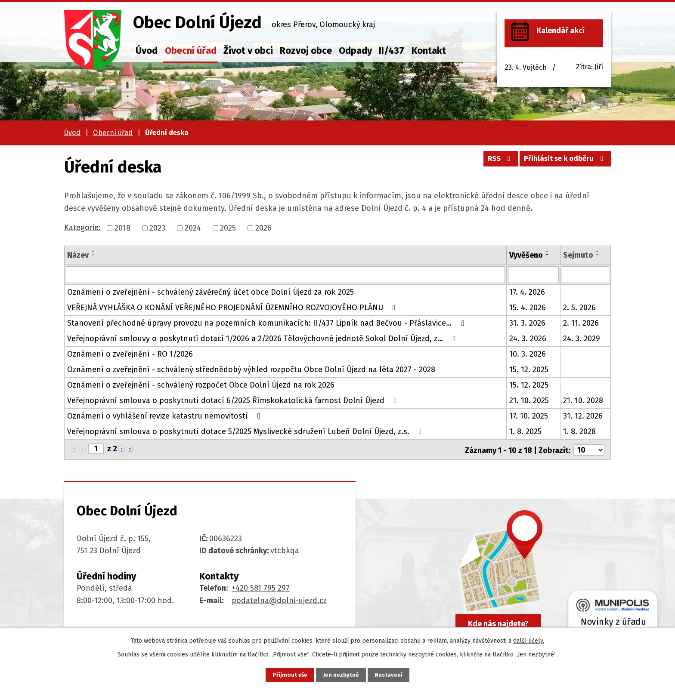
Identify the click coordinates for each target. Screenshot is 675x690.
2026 (263, 228)
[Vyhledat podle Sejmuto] (585, 274)
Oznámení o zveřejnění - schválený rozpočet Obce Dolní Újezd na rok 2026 (200, 384)
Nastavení (393, 674)
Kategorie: (82, 227)
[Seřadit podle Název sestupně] (93, 254)
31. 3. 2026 (527, 322)
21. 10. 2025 (529, 400)
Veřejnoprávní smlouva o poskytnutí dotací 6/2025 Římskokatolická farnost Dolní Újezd (233, 400)
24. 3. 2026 (527, 338)
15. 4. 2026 (527, 307)
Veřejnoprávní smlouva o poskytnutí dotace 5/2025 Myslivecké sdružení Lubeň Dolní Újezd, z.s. (246, 431)
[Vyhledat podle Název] (285, 274)
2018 (122, 228)
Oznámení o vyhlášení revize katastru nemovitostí (165, 415)
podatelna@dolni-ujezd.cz (279, 599)
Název (78, 255)
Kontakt (429, 50)
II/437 (391, 50)
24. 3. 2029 (581, 338)
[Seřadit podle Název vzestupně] (93, 251)
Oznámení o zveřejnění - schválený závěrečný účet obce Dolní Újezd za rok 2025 (210, 291)
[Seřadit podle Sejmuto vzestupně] (598, 251)
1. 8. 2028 (579, 431)
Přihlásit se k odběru (563, 161)
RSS (492, 161)
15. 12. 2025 (528, 369)
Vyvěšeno (526, 255)
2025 (228, 228)
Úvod (147, 50)
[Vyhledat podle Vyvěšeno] (533, 274)
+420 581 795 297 (261, 586)
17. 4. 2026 (527, 291)
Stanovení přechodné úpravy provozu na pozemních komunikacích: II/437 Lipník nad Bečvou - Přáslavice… (267, 322)
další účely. (528, 639)
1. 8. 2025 (525, 431)
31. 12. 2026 (583, 415)
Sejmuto (578, 255)
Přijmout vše (285, 674)
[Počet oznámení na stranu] (588, 448)
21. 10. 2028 (583, 400)
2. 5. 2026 (579, 307)
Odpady (355, 50)
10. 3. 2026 (527, 353)
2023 (157, 228)
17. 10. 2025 (528, 415)
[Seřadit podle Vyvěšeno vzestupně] (547, 251)
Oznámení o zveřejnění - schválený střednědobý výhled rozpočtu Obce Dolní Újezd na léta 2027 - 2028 (251, 369)
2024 (193, 228)
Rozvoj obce (306, 50)
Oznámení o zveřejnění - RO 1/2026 (130, 353)
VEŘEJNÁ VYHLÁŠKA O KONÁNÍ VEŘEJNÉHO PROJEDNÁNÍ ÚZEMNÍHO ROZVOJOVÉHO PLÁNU (233, 307)
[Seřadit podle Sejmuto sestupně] (598, 254)
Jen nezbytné (341, 674)
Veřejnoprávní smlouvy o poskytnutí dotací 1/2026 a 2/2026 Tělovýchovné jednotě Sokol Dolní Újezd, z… (263, 338)
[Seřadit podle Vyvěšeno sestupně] (547, 254)
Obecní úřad (191, 50)
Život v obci (248, 50)
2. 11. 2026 (581, 322)
